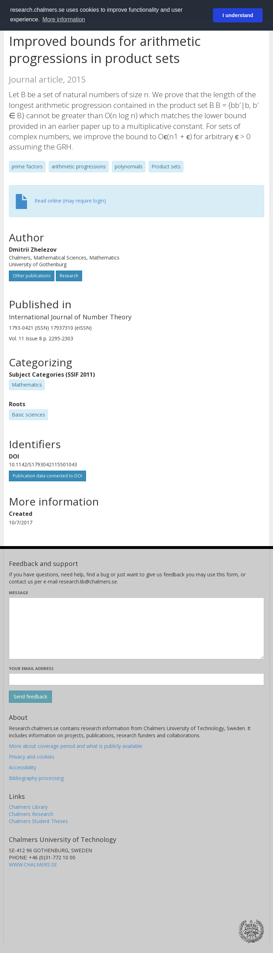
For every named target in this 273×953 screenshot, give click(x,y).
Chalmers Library (28, 806)
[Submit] (30, 697)
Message (18, 592)
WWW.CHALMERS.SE (33, 864)
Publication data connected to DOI (47, 476)
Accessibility (22, 767)
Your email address (31, 668)
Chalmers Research (31, 814)
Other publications (31, 276)
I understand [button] (238, 15)
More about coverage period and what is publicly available (75, 746)
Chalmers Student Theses (38, 821)
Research (69, 276)
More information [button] (63, 19)
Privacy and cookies (31, 756)
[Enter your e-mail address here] (136, 679)
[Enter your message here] (136, 628)
